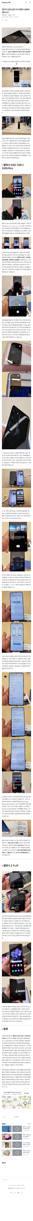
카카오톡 (18, 1207)
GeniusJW (6, 2)
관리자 (22, 1207)
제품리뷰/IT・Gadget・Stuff (8, 15)
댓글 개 (4, 1185)
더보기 (29, 1146)
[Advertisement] (16, 1122)
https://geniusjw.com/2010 (13, 226)
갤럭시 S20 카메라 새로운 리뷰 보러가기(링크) (17, 61)
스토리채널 (13, 1207)
